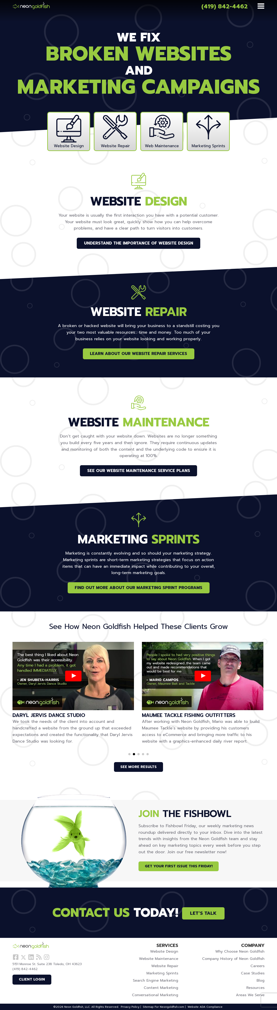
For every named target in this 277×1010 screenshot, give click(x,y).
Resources (255, 987)
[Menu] (261, 6)
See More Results (138, 767)
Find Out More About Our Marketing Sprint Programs (138, 587)
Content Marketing (161, 987)
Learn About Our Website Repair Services (138, 353)
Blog (261, 980)
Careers (257, 966)
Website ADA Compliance (205, 1006)
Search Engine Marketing (155, 980)
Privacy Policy (130, 1006)
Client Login (32, 979)
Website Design (164, 951)
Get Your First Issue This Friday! (179, 866)
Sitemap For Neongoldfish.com (163, 1006)
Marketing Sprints (162, 973)
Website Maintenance (158, 958)
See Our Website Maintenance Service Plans (138, 470)
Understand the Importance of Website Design (138, 243)
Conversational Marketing (155, 995)
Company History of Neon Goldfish (233, 958)
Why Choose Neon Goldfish (240, 951)
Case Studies (253, 973)
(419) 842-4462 (224, 6)
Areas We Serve (250, 995)
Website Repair (164, 966)
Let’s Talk (203, 913)
